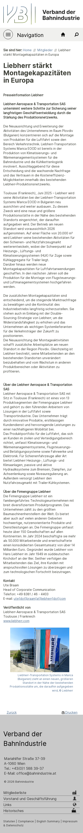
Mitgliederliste (14, 793)
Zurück (12, 712)
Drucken (69, 712)
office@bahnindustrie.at (36, 773)
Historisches (13, 811)
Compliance (26, 821)
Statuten (9, 821)
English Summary (48, 821)
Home (27, 50)
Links (7, 805)
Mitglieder (45, 50)
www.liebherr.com (16, 621)
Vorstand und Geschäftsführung (29, 799)
